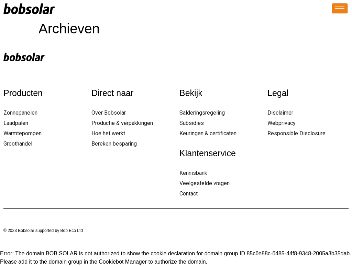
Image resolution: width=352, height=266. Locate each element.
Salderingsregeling (202, 112)
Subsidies (191, 123)
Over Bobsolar (108, 112)
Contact (188, 193)
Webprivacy (281, 123)
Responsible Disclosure (296, 133)
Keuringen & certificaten (207, 133)
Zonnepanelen (20, 112)
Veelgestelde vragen (204, 183)
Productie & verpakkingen (122, 123)
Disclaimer (280, 112)
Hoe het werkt (108, 133)
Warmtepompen (22, 133)
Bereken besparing (114, 143)
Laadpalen (15, 123)
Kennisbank (193, 173)
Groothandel (17, 143)
